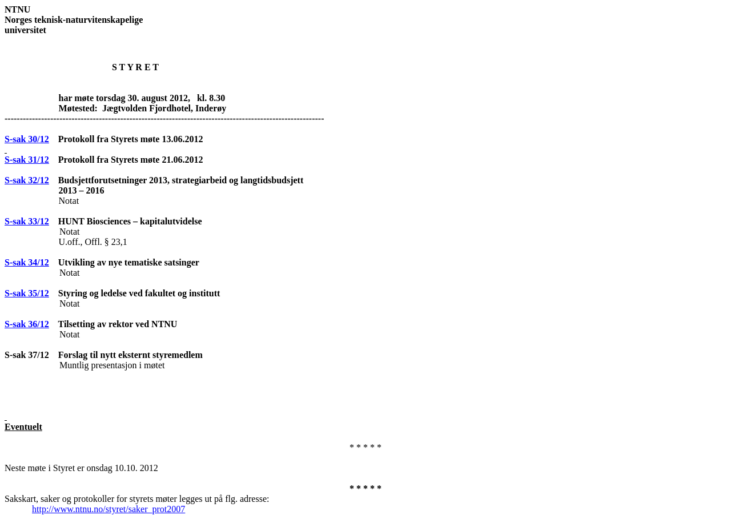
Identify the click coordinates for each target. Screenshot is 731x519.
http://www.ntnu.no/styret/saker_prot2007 (108, 509)
